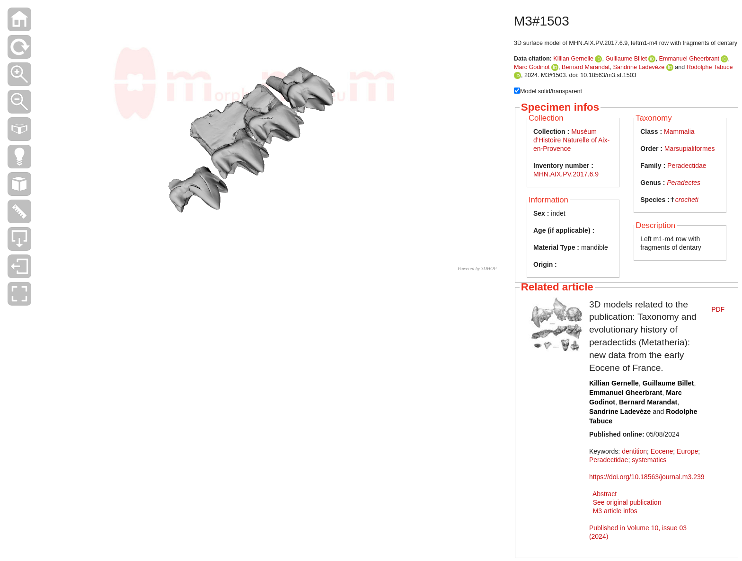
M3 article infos (615, 511)
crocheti (686, 199)
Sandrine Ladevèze (639, 67)
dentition (634, 451)
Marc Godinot (532, 67)
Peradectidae (687, 165)
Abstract (604, 494)
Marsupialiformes (689, 148)
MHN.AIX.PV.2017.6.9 (566, 174)
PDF (717, 309)
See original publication (627, 502)
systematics (649, 460)
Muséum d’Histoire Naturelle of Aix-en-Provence (571, 140)
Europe (687, 451)
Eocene (662, 451)
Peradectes (683, 182)
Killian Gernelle (573, 58)
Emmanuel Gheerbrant (689, 58)
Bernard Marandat (586, 67)
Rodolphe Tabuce (710, 67)
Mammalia (679, 131)
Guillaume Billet (626, 58)
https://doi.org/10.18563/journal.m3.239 (647, 477)
